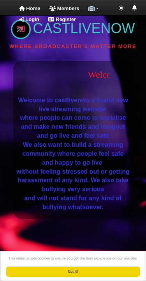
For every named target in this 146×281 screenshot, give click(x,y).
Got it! (73, 271)
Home (29, 8)
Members (64, 8)
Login (29, 19)
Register (62, 19)
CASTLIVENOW (73, 28)
